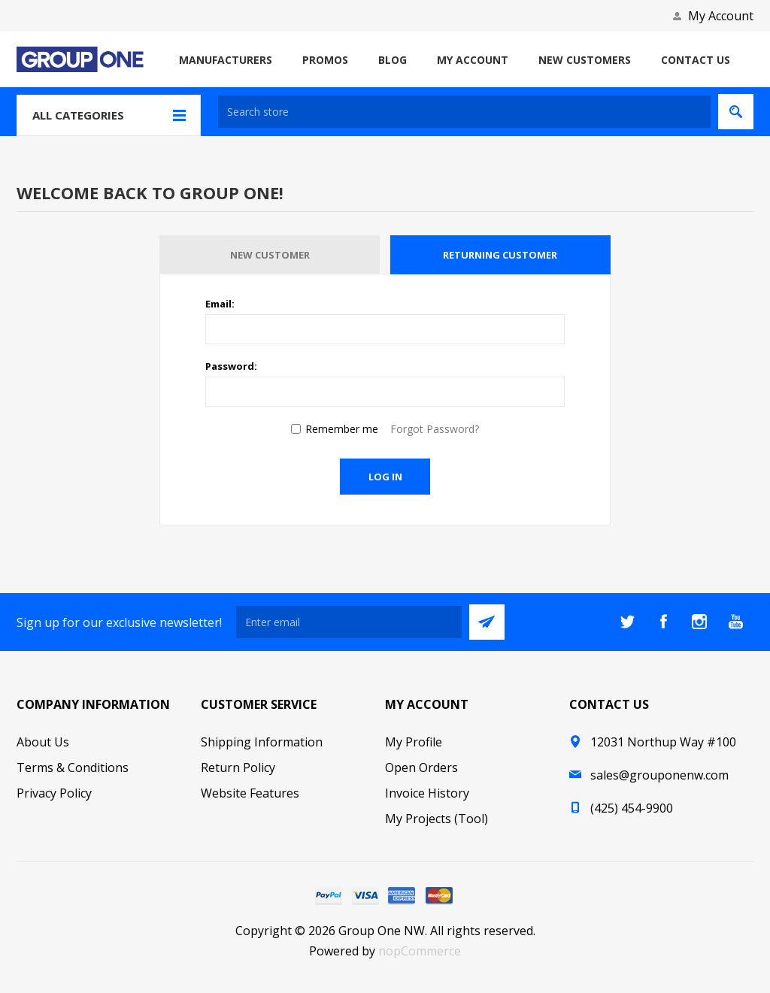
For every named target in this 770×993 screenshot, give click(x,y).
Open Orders (421, 767)
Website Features (250, 793)
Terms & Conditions (73, 767)
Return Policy (238, 767)
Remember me (341, 429)
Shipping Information (262, 742)
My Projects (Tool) (436, 818)
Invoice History (427, 793)
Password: (231, 366)
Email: (220, 303)
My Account (720, 16)
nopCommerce (419, 951)
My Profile (413, 742)
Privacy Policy (54, 793)
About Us (43, 742)
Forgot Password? (434, 429)
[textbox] (464, 111)
